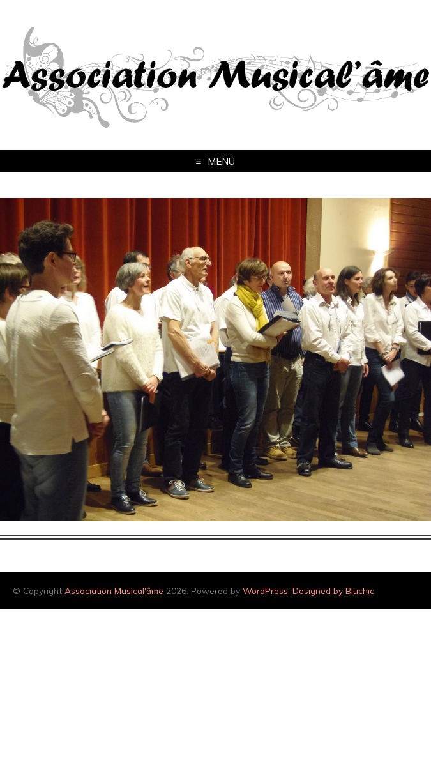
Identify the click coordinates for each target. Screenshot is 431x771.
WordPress (265, 590)
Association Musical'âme (113, 590)
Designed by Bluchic (333, 590)
